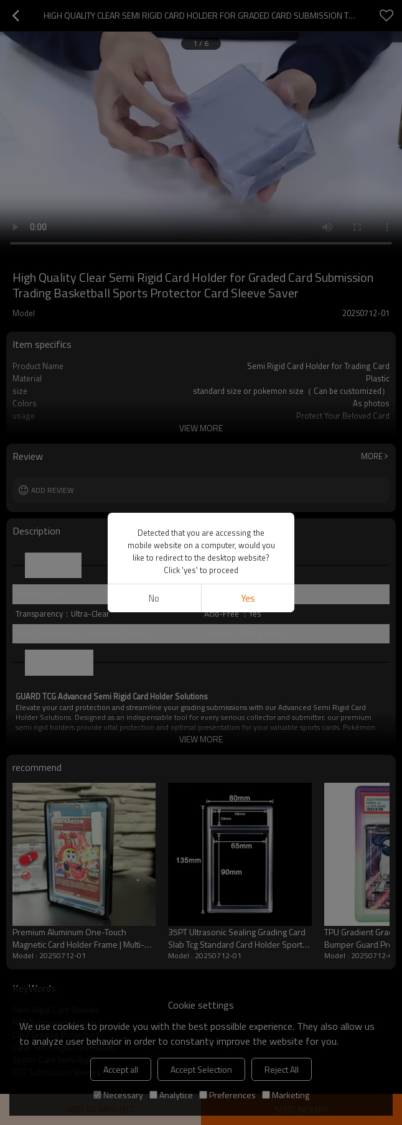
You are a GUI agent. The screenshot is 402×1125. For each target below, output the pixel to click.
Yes (248, 598)
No (154, 598)
